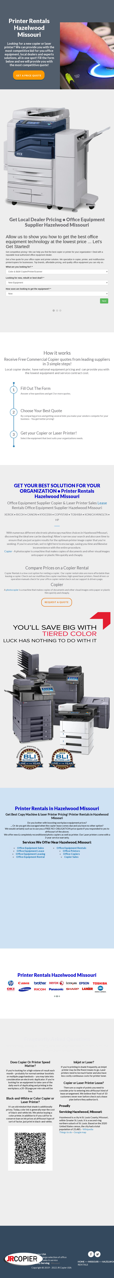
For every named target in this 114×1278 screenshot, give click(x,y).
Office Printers (71, 850)
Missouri (55, 1263)
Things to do (65, 1132)
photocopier (12, 589)
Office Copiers (71, 853)
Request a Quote (57, 602)
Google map (80, 1132)
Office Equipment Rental (30, 856)
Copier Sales (71, 856)
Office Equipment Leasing (30, 853)
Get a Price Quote (28, 75)
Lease (102, 503)
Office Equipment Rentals (71, 847)
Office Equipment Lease (30, 850)
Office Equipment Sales (30, 847)
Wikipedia (88, 1129)
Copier (8, 551)
